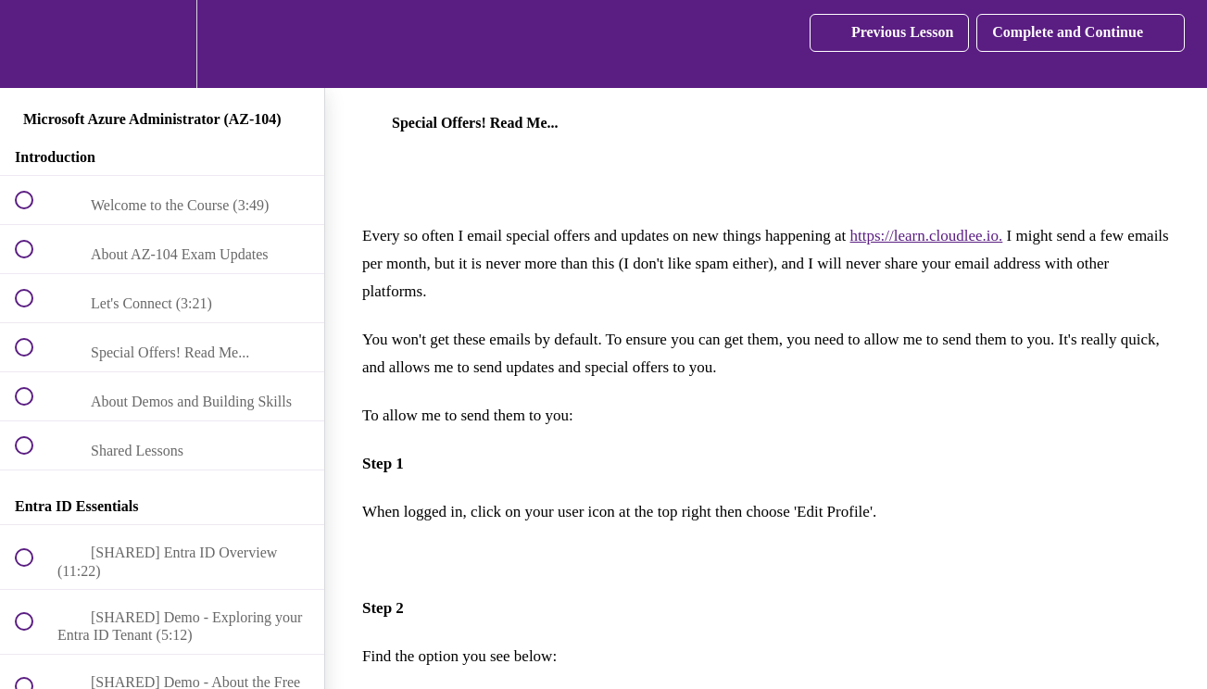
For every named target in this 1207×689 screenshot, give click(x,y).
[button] (34, 44)
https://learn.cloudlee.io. (926, 235)
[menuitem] (162, 44)
